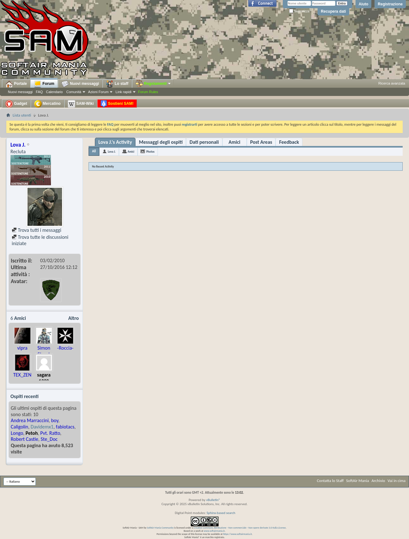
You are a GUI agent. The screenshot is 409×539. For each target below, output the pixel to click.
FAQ (39, 92)
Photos (150, 151)
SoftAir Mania (357, 480)
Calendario (54, 92)
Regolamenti (153, 83)
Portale (16, 84)
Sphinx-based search (221, 513)
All (94, 151)
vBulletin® (213, 500)
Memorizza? (300, 11)
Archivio (378, 480)
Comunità (73, 92)
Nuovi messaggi (20, 92)
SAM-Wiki (81, 104)
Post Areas (261, 142)
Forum (44, 84)
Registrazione (390, 4)
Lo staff (117, 84)
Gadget (16, 104)
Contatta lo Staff (330, 480)
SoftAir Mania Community (160, 527)
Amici (234, 142)
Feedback (289, 142)
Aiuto (364, 4)
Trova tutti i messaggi (36, 230)
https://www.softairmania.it (237, 534)
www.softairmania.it (214, 530)
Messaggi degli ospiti (161, 142)
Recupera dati (333, 11)
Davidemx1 (42, 427)
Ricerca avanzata (391, 83)
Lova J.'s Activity (115, 142)
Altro (73, 318)
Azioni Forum (98, 92)
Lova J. (111, 151)
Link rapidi (123, 92)
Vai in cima (396, 480)
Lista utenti (22, 115)
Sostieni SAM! (117, 104)
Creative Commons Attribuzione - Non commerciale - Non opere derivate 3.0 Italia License (240, 527)
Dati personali (204, 142)
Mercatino (47, 104)
